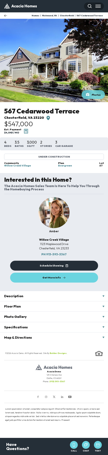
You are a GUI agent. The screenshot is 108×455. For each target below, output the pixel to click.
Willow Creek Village (17, 165)
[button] (89, 6)
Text (98, 446)
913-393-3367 (54, 254)
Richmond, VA (49, 15)
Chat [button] (86, 446)
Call (74, 446)
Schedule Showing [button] (52, 265)
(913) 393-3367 (57, 381)
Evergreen (65, 165)
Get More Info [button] (51, 277)
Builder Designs (58, 353)
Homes (35, 15)
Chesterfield (67, 15)
